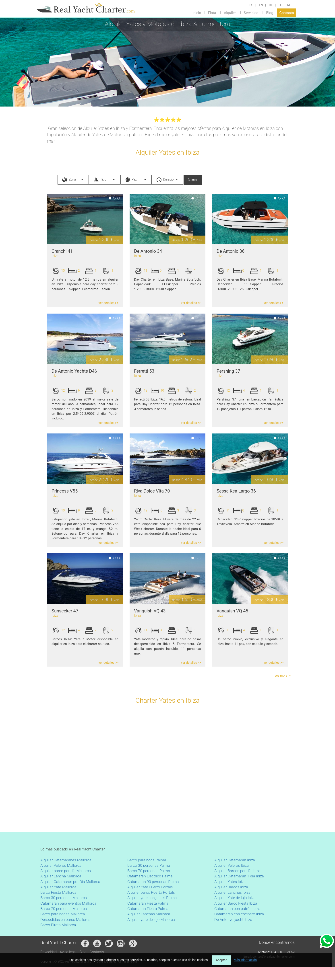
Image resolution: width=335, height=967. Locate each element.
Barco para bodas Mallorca (62, 914)
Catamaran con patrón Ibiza (237, 908)
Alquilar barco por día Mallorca (65, 870)
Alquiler (230, 12)
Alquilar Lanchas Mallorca (148, 914)
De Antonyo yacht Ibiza (233, 919)
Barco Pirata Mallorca (58, 925)
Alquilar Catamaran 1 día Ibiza (239, 876)
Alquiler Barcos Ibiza (231, 887)
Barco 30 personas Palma (148, 865)
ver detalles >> (108, 303)
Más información (245, 960)
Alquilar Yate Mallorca (58, 887)
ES (251, 5)
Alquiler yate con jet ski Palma (152, 897)
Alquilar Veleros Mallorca (60, 865)
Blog (269, 12)
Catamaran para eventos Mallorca (68, 903)
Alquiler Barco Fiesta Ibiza (235, 903)
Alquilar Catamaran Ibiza (234, 860)
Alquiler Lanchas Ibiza (232, 892)
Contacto (286, 12)
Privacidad (48, 952)
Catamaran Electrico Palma (150, 876)
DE (271, 5)
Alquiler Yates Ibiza (230, 881)
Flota (212, 12)
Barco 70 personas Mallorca (63, 908)
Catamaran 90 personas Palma (153, 881)
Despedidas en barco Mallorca (65, 919)
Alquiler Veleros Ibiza (231, 865)
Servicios (251, 12)
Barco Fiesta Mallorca (58, 892)
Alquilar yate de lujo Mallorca (151, 919)
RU (289, 5)
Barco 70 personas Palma (148, 870)
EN (261, 5)
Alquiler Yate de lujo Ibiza (235, 897)
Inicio (196, 12)
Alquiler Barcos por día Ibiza (237, 870)
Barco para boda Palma (146, 860)
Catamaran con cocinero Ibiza (239, 914)
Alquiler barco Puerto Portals (151, 892)
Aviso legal (68, 952)
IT (280, 5)
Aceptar (221, 960)
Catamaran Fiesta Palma (147, 903)
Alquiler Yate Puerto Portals (150, 887)
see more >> (283, 675)
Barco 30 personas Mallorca (63, 897)
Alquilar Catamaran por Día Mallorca (70, 881)
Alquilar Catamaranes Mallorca (65, 860)
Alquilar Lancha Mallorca (60, 876)
